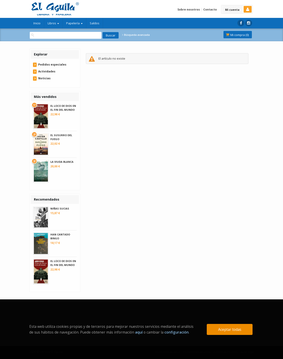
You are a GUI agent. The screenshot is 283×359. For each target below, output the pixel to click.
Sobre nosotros (188, 9)
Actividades (46, 71)
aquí (139, 332)
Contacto (210, 9)
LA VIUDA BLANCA (61, 161)
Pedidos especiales (52, 64)
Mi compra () (237, 35)
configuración (176, 332)
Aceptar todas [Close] (229, 329)
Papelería (74, 23)
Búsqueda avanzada (136, 34)
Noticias (44, 78)
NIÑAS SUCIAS (59, 208)
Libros (53, 23)
